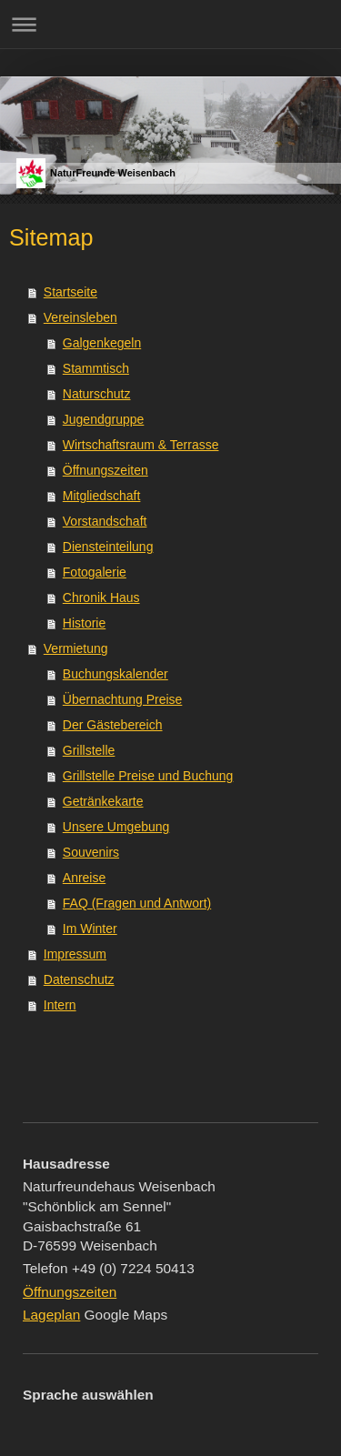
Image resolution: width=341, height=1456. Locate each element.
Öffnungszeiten (105, 470)
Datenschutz (79, 979)
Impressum (75, 954)
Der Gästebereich (113, 725)
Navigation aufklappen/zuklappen (170, 24)
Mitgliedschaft (102, 495)
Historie (84, 623)
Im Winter (90, 928)
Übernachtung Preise (123, 699)
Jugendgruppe (104, 419)
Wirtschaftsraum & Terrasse (141, 444)
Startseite (70, 292)
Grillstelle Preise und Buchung (148, 775)
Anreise (84, 877)
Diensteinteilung (108, 546)
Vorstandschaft (105, 521)
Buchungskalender (115, 674)
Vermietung (76, 648)
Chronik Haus (101, 597)
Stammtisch (96, 368)
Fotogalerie (94, 572)
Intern (60, 1005)
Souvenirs (91, 852)
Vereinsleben (80, 317)
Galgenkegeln (102, 343)
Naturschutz (97, 394)
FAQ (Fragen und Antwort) (137, 903)
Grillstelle (89, 750)
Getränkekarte (103, 801)
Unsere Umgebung (116, 826)
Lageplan (51, 1314)
